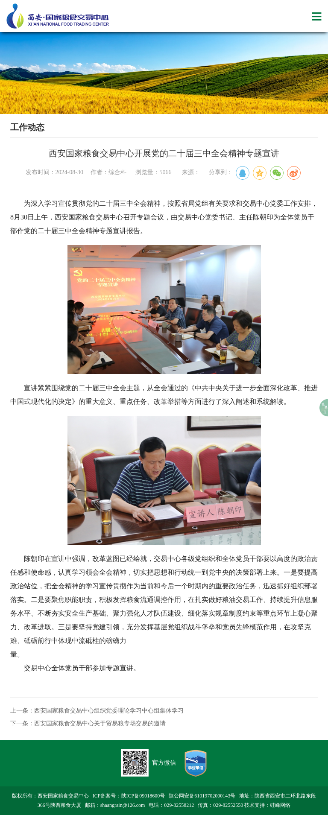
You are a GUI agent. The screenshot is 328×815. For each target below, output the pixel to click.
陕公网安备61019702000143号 (202, 796)
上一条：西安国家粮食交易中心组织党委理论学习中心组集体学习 (97, 710)
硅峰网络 (280, 805)
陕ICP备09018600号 (143, 796)
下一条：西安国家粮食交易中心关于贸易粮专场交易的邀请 (88, 723)
